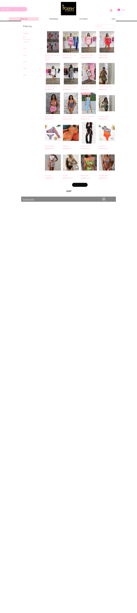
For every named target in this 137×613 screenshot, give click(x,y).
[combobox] (105, 26)
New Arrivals (27, 39)
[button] (111, 10)
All (24, 37)
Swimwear (26, 42)
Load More (80, 185)
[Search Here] (12, 9)
